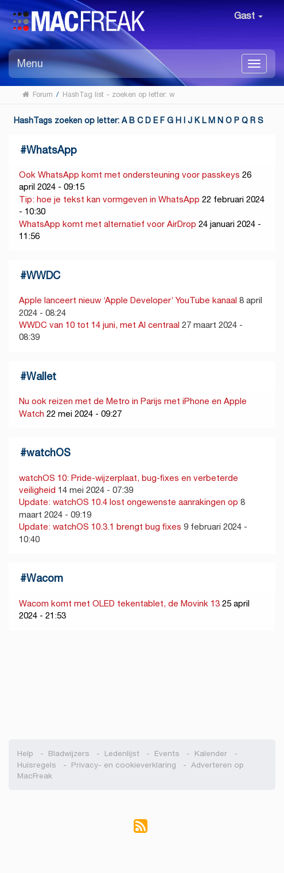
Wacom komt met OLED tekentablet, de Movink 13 (119, 603)
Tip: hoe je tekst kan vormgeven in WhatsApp (109, 199)
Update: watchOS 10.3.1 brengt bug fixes (100, 526)
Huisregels (36, 765)
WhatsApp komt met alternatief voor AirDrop (107, 223)
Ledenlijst (121, 753)
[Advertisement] (142, 685)
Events (167, 753)
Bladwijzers (69, 753)
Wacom (44, 578)
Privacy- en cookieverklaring (123, 765)
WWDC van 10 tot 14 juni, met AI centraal (99, 324)
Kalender (210, 753)
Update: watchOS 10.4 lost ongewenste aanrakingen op (128, 501)
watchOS (48, 452)
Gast (248, 16)
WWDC (43, 275)
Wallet (41, 376)
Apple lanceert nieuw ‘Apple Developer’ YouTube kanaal (129, 300)
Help (25, 753)
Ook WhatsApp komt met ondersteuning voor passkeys (129, 174)
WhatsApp (51, 149)
